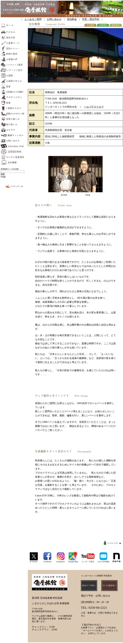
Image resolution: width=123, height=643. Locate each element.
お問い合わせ (54, 19)
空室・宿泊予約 (90, 19)
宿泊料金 (72, 19)
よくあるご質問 (33, 19)
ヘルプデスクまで (94, 106)
